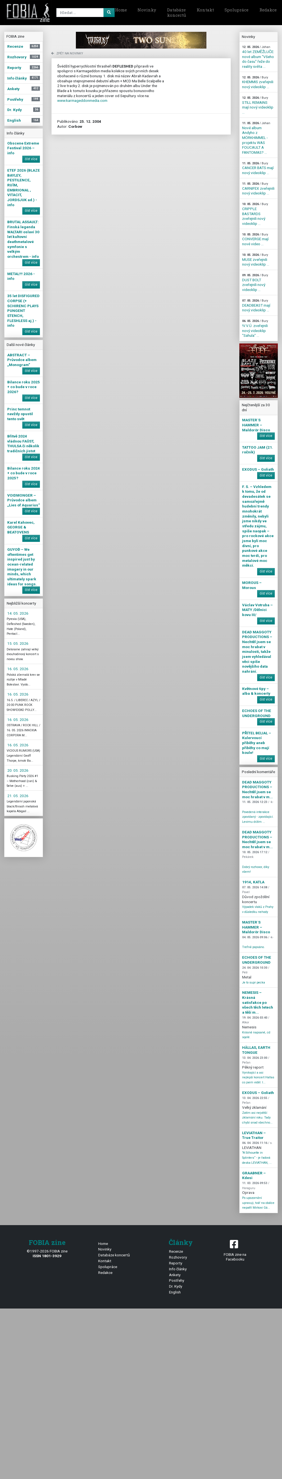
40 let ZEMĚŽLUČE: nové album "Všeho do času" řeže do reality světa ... (258, 57)
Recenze (176, 1251)
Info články (178, 1269)
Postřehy (176, 1280)
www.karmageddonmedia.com (82, 100)
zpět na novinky (67, 53)
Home (121, 10)
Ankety (174, 1275)
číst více (31, 159)
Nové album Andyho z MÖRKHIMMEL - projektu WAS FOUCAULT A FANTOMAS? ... (256, 138)
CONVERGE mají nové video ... (255, 239)
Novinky (147, 10)
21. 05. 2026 (17, 795)
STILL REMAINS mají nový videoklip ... (257, 105)
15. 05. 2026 (17, 643)
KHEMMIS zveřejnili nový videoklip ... (257, 82)
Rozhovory (178, 1257)
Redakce (105, 1272)
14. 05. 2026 (17, 613)
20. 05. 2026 (17, 770)
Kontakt (205, 10)
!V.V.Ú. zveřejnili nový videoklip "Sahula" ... (255, 328)
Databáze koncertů (176, 12)
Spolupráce (237, 10)
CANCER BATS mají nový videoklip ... (258, 168)
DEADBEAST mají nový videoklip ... (256, 305)
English (175, 1292)
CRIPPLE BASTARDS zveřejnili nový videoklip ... (255, 214)
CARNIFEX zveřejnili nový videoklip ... (258, 188)
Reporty (175, 1263)
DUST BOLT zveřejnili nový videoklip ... (255, 282)
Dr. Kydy (175, 1286)
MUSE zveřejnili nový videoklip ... (255, 259)
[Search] (84, 12)
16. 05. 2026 (17, 669)
